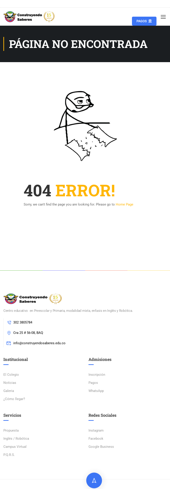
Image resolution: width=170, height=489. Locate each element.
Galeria (8, 391)
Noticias (9, 383)
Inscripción (96, 375)
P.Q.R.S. (9, 455)
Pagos (144, 21)
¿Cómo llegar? (14, 399)
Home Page (124, 204)
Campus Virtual (15, 447)
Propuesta (11, 430)
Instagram (96, 430)
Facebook (95, 439)
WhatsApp (96, 391)
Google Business (101, 447)
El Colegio (11, 375)
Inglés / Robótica (16, 439)
